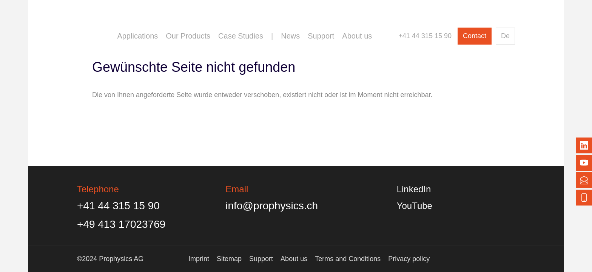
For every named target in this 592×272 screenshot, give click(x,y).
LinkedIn (414, 189)
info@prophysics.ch (271, 206)
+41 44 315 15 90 (425, 36)
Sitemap (229, 259)
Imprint (198, 259)
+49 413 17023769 (121, 224)
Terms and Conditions (348, 259)
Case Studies (240, 36)
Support (321, 36)
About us (357, 36)
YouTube (414, 206)
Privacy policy (409, 259)
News (290, 36)
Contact (474, 36)
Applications (137, 36)
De (505, 36)
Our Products (188, 36)
